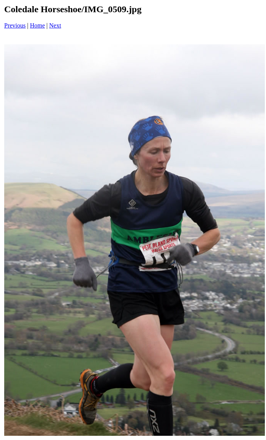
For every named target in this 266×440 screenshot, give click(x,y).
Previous (15, 25)
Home (37, 25)
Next (55, 25)
